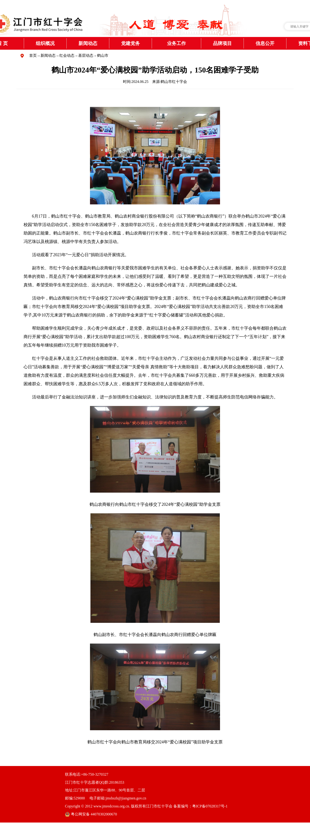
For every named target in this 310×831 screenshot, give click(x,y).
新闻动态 (48, 55)
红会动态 (66, 55)
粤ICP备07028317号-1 (210, 806)
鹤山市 (102, 55)
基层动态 (85, 55)
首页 (33, 55)
